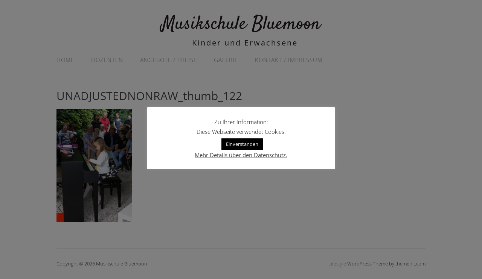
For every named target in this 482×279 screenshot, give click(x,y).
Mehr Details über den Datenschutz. (241, 155)
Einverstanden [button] (242, 144)
